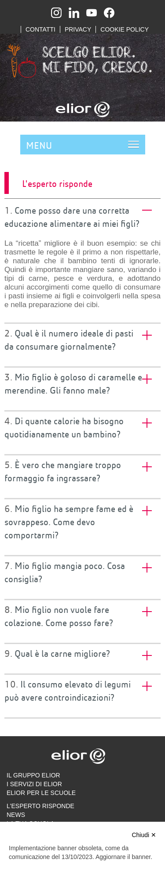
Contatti (40, 29)
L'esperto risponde (40, 805)
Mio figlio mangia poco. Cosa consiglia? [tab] (64, 572)
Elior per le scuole (41, 792)
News (16, 814)
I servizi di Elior (34, 784)
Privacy (78, 29)
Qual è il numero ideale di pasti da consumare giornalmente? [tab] (68, 339)
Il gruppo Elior (33, 775)
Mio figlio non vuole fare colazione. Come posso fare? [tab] (58, 615)
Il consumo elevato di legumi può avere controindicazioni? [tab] (67, 690)
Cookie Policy (124, 29)
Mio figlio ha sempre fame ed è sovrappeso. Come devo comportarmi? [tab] (68, 521)
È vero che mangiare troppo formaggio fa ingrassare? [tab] (62, 471)
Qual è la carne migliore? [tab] (62, 653)
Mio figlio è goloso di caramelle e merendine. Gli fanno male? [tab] (73, 383)
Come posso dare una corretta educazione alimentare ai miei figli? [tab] (71, 216)
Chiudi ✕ (144, 834)
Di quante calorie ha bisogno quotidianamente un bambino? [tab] (64, 427)
